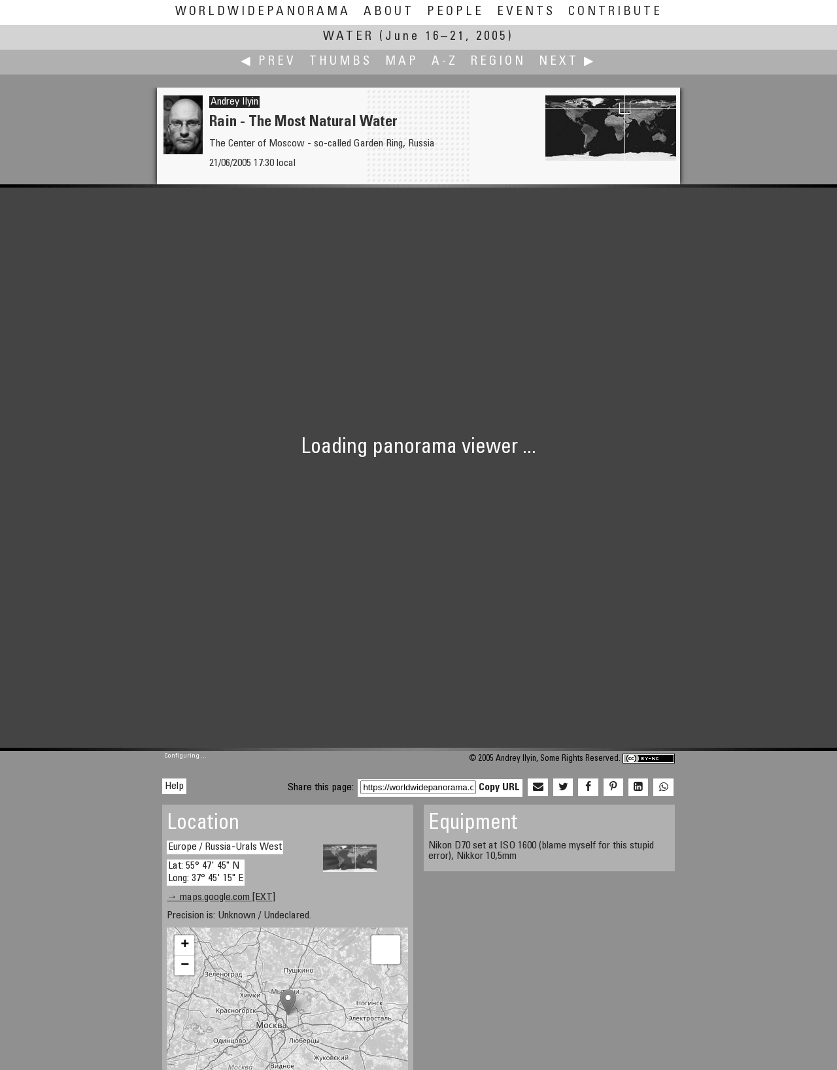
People (455, 12)
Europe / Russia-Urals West (225, 847)
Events (526, 12)
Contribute (615, 12)
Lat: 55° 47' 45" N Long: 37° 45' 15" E (205, 872)
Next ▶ (567, 62)
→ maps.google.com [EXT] (221, 897)
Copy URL (499, 787)
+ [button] (184, 945)
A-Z (445, 62)
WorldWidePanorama (262, 12)
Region (498, 62)
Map (401, 62)
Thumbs (340, 62)
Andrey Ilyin (234, 102)
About (389, 12)
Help (174, 786)
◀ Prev (268, 62)
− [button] (184, 965)
